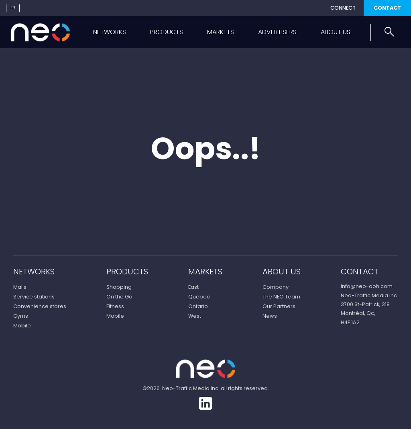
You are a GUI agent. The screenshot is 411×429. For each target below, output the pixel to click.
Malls (19, 287)
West (194, 316)
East (193, 287)
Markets (220, 32)
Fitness (115, 306)
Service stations (34, 296)
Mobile (22, 325)
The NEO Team (281, 296)
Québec (199, 296)
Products (166, 32)
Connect (343, 7)
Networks (109, 32)
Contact (387, 7)
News (269, 316)
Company (275, 287)
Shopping (119, 287)
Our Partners (278, 306)
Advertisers (277, 32)
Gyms (20, 316)
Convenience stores (39, 306)
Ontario (198, 306)
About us (335, 32)
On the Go (119, 296)
